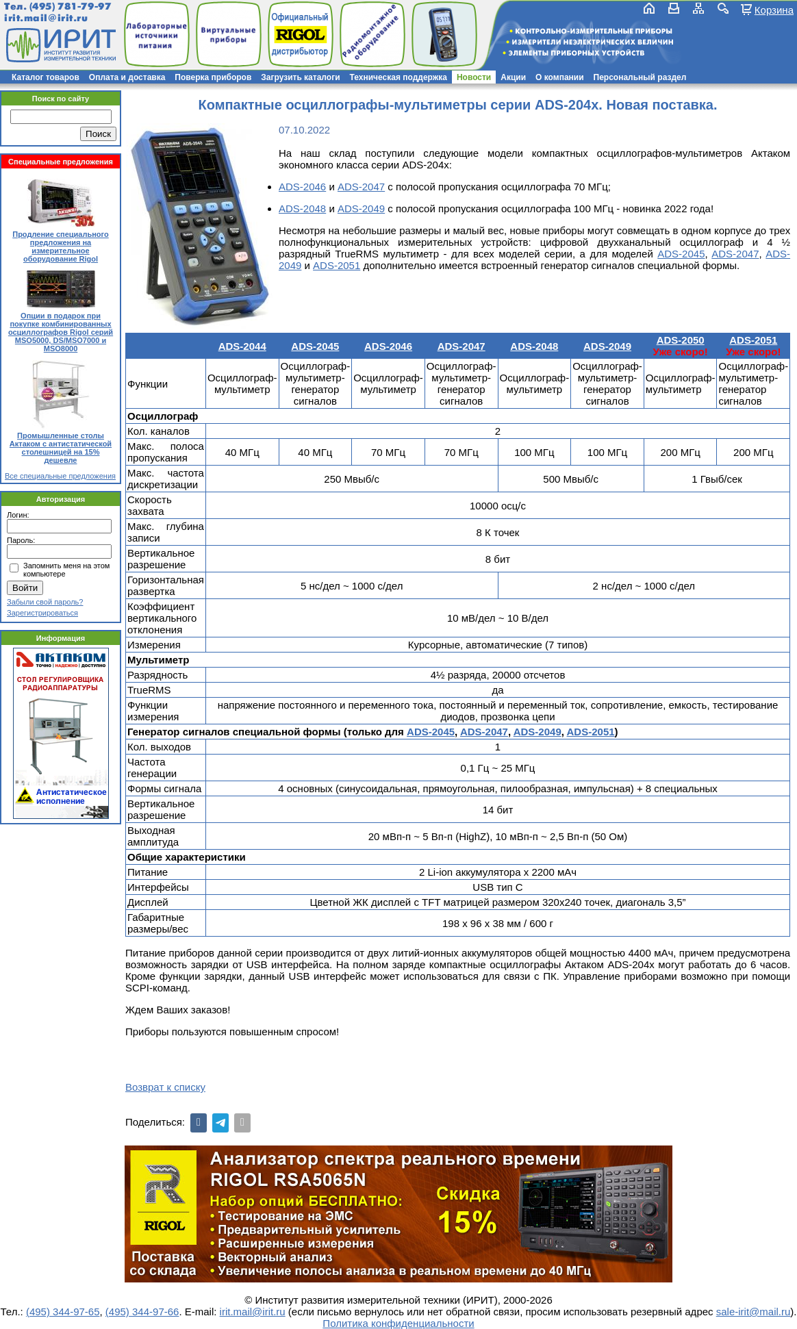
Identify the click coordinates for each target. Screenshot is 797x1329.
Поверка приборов (213, 77)
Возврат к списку (165, 1087)
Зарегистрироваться (42, 613)
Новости (474, 77)
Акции (513, 77)
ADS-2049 (361, 208)
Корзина (774, 9)
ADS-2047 (361, 186)
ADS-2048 (302, 208)
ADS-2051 (336, 265)
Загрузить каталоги (300, 77)
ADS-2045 (681, 254)
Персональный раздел (640, 77)
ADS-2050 (681, 340)
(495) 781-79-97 (70, 6)
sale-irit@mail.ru (753, 1311)
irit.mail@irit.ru (46, 18)
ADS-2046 (302, 186)
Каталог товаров (45, 77)
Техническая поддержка (398, 77)
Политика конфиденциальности (398, 1323)
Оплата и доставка (127, 77)
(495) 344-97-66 (142, 1311)
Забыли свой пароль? (45, 602)
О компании (559, 77)
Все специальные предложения (60, 476)
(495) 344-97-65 (63, 1311)
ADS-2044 (242, 346)
